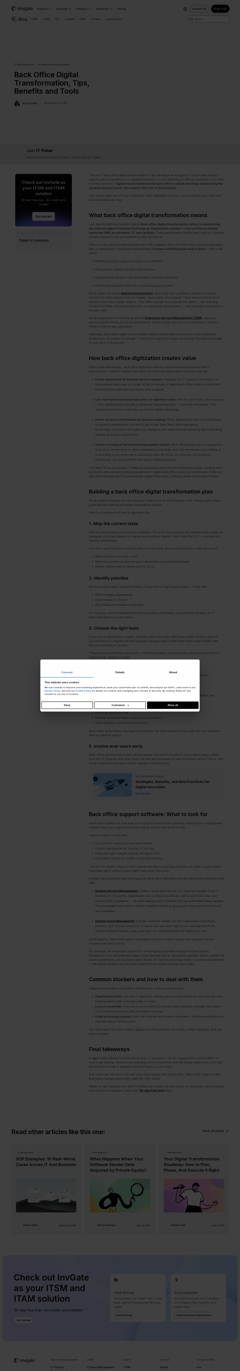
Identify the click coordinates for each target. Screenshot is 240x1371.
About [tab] (173, 672)
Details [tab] (120, 672)
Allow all (173, 705)
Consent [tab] (67, 672)
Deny (67, 705)
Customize (120, 705)
